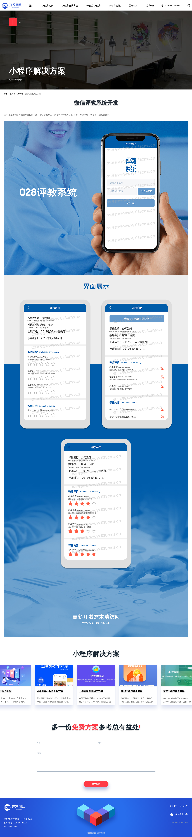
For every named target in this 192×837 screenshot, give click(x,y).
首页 (31, 5)
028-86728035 (170, 5)
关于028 (133, 5)
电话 (100, 742)
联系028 (150, 5)
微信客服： (182, 814)
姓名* (39, 742)
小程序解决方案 (70, 5)
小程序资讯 (115, 5)
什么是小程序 (93, 5)
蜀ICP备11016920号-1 (180, 822)
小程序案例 (47, 5)
